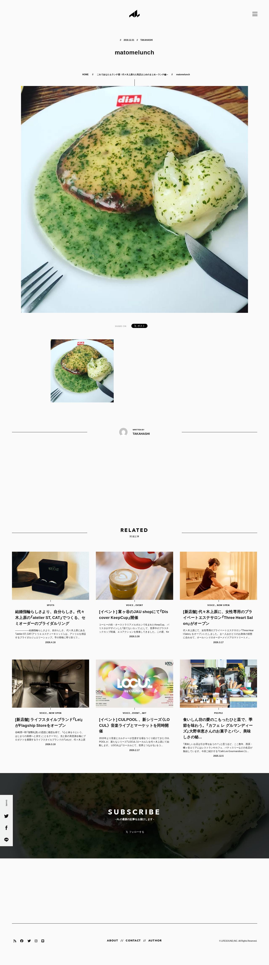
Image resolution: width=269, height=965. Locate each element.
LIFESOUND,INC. (229, 947)
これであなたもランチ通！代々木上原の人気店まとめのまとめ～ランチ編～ (132, 74)
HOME (85, 74)
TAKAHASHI (146, 39)
